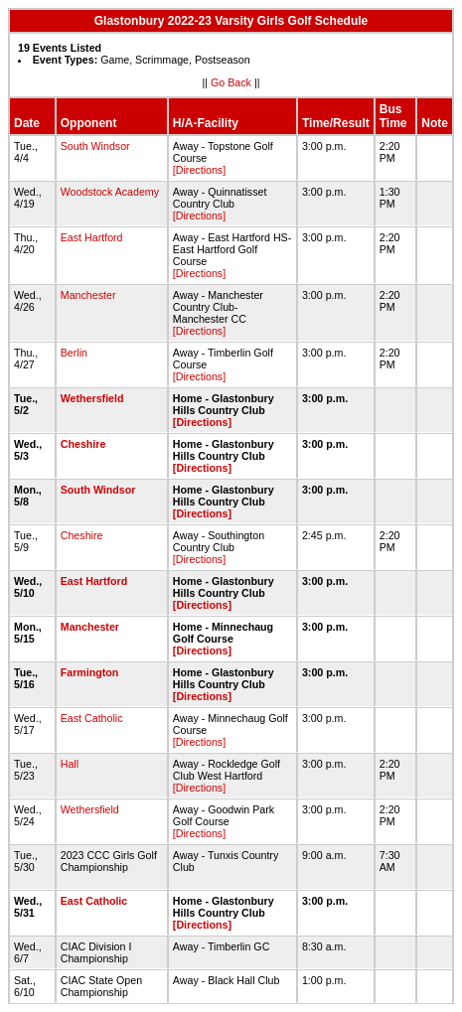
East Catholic (92, 718)
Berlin (74, 353)
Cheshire (83, 444)
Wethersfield (92, 398)
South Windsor (95, 146)
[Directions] (199, 170)
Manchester (88, 295)
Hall (69, 764)
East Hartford (92, 237)
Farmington (90, 672)
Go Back (231, 82)
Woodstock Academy (110, 192)
